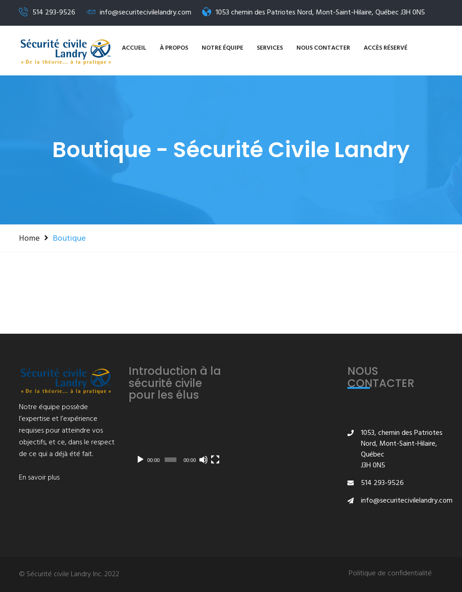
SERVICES (270, 48)
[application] (177, 442)
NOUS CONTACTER (323, 48)
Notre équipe (222, 48)
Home (29, 238)
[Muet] (203, 459)
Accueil (134, 48)
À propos (174, 48)
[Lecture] (140, 459)
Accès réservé (385, 48)
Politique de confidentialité (390, 574)
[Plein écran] (215, 459)
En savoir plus (39, 478)
